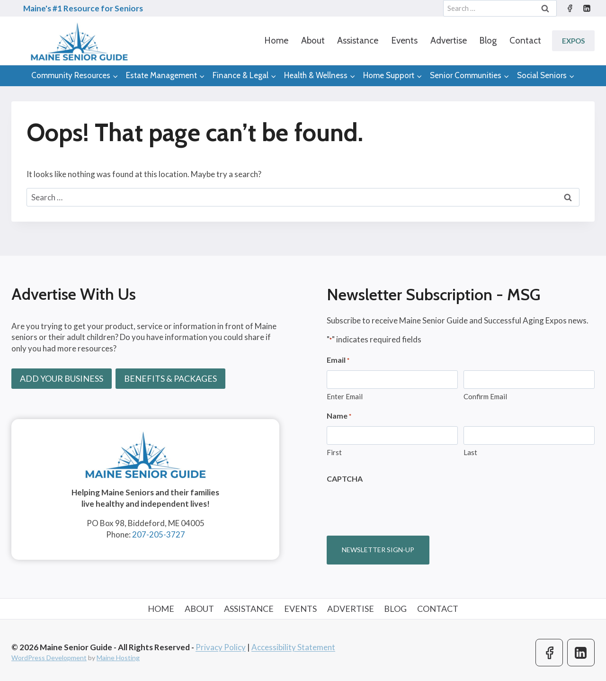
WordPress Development (49, 658)
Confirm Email (485, 396)
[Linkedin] (587, 8)
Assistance (357, 40)
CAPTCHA (345, 478)
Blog (488, 40)
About (313, 40)
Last (470, 452)
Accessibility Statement (293, 647)
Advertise (448, 40)
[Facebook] (569, 8)
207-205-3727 (158, 534)
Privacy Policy (221, 647)
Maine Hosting (118, 658)
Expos (573, 40)
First (334, 452)
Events (404, 40)
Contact (525, 40)
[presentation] (399, 506)
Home (276, 40)
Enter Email (345, 396)
